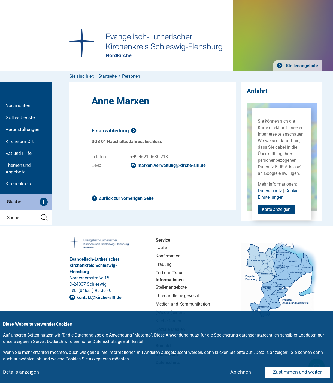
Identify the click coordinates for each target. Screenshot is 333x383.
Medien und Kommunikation (183, 304)
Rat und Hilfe (18, 153)
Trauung (164, 264)
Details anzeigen (21, 372)
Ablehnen (240, 372)
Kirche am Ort (19, 141)
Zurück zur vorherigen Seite (126, 198)
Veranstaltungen (22, 129)
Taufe (161, 247)
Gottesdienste (20, 117)
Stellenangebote (301, 65)
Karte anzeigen (276, 209)
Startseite (107, 76)
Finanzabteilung (110, 130)
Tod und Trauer (170, 272)
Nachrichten (17, 105)
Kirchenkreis (18, 183)
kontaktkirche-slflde (99, 297)
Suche (27, 217)
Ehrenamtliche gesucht (177, 295)
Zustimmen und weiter (297, 372)
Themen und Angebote (18, 169)
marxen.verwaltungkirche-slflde (172, 165)
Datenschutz (270, 190)
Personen (131, 76)
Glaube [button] (27, 202)
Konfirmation (168, 256)
